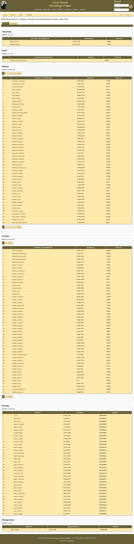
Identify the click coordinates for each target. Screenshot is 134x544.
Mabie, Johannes (18, 360)
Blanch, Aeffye (17, 101)
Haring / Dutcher (18, 441)
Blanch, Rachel (17, 130)
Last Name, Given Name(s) (40, 38)
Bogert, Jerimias (18, 190)
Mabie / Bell (17, 459)
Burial (91, 57)
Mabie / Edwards (18, 482)
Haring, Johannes (18, 296)
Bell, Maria (16, 92)
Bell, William (16, 95)
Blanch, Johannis (18, 121)
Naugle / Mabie (18, 508)
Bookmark (128, 15)
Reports (75, 9)
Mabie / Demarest (19, 476)
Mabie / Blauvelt (18, 464)
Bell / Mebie (17, 421)
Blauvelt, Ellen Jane (19, 156)
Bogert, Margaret (18, 202)
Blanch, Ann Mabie (18, 104)
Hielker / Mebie (18, 447)
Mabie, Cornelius (18, 322)
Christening (88, 38)
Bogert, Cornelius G (19, 270)
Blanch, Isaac (17, 118)
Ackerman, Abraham (19, 81)
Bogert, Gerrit (17, 182)
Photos (54, 9)
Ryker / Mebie (18, 511)
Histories (60, 9)
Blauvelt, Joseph (18, 164)
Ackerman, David (18, 86)
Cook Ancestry (70, 540)
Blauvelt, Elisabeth (18, 150)
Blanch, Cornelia (18, 110)
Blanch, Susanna (18, 138)
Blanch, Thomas (18, 141)
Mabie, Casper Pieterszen (18, 60)
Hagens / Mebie (18, 438)
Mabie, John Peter (18, 363)
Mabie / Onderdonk (19, 493)
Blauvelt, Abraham (18, 144)
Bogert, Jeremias (18, 188)
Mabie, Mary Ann (18, 366)
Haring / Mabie (18, 444)
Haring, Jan (16, 291)
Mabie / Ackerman (19, 456)
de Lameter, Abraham (19, 214)
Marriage (80, 412)
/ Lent (15, 415)
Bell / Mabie (17, 418)
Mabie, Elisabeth (18, 325)
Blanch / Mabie (18, 427)
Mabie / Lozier (18, 485)
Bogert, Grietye (17, 185)
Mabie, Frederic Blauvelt (20, 354)
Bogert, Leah (17, 196)
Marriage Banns (73, 526)
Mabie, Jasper (15, 41)
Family (37, 412)
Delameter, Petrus (18, 219)
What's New (46, 9)
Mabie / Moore (18, 487)
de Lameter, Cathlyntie (19, 216)
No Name (90, 247)
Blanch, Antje (17, 107)
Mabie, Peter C (17, 372)
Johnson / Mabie (18, 450)
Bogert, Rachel (17, 205)
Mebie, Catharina (18, 392)
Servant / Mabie (18, 513)
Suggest (13, 23)
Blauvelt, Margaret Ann (19, 167)
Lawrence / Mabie (19, 453)
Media (30, 15)
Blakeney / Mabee (19, 424)
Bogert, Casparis (18, 176)
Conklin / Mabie (18, 433)
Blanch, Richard (17, 133)
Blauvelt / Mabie (18, 430)
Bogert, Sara (16, 208)
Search (13, 15)
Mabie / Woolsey (18, 499)
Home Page (38, 9)
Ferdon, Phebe (17, 288)
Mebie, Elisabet (15, 44)
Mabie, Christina (18, 320)
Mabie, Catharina (18, 311)
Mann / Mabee (18, 502)
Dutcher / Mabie (18, 435)
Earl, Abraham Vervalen (20, 222)
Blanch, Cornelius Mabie (20, 112)
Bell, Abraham (17, 89)
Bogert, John (16, 193)
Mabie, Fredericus (18, 357)
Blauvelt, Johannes (18, 159)
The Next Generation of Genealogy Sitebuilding (59, 538)
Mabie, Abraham (18, 299)
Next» (19, 73)
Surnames (83, 9)
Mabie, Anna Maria (18, 305)
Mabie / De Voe (18, 473)
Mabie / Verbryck (18, 496)
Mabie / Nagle (18, 490)
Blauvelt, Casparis (18, 147)
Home (5, 15)
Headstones (68, 9)
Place (5, 23)
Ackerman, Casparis (19, 84)
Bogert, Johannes (18, 276)
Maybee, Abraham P (19, 389)
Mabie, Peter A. (17, 369)
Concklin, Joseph (18, 211)
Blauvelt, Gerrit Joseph (19, 253)
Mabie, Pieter (17, 380)
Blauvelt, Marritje (18, 170)
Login (20, 15)
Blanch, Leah (17, 127)
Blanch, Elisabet (17, 115)
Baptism (90, 78)
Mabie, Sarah (17, 383)
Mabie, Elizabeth (18, 328)
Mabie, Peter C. (17, 377)
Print (121, 15)
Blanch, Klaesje (17, 124)
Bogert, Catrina (17, 179)
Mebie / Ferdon (18, 505)
